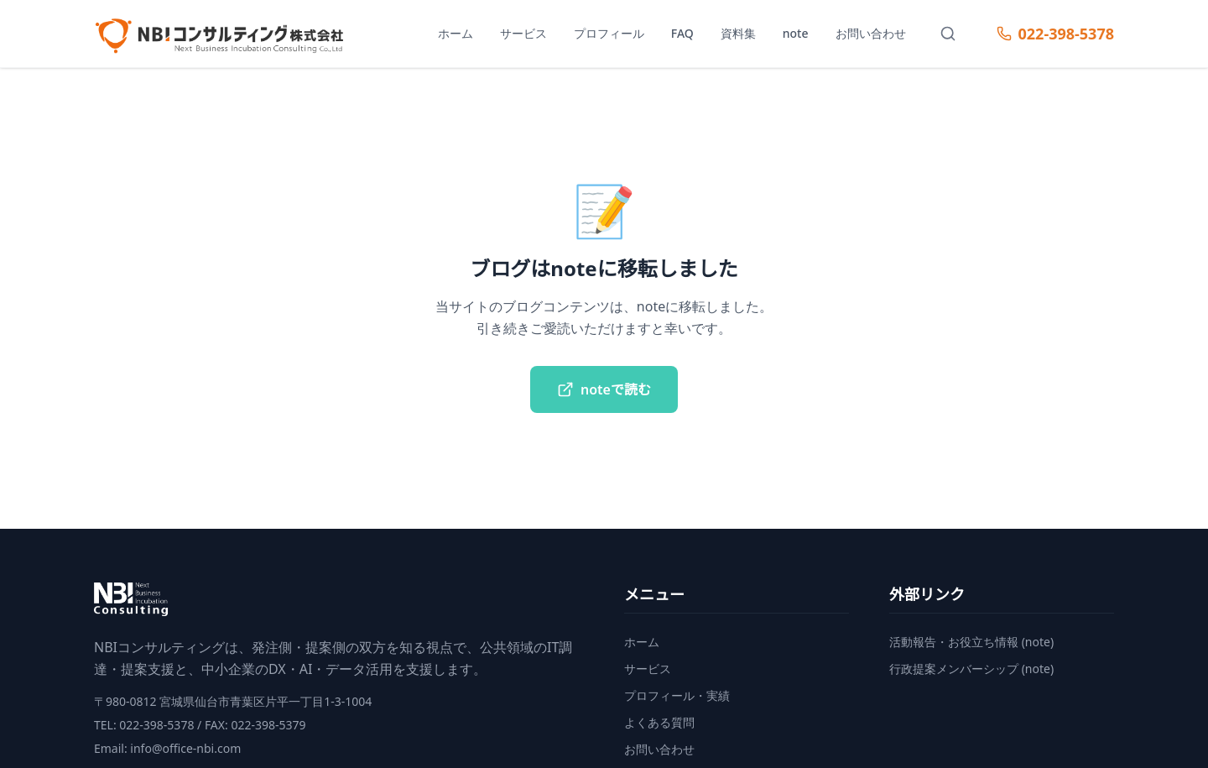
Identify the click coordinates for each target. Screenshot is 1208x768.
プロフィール (609, 33)
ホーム (455, 33)
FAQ (682, 33)
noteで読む (604, 389)
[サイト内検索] (948, 33)
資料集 (738, 33)
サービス (523, 33)
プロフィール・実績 (677, 695)
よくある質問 (659, 722)
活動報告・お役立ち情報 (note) (971, 642)
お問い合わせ (871, 33)
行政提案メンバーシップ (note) (971, 669)
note (796, 33)
